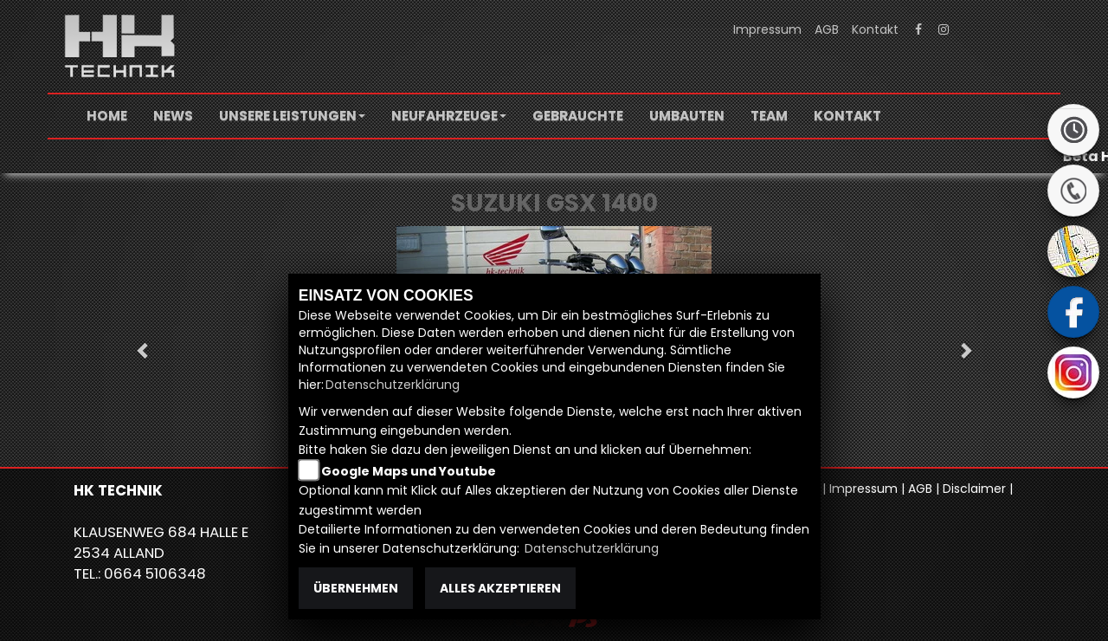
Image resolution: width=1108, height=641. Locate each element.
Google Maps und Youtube (408, 471)
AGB (827, 29)
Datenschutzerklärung (392, 384)
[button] (292, 116)
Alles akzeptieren (500, 588)
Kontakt (875, 29)
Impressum (767, 29)
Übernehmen (355, 588)
